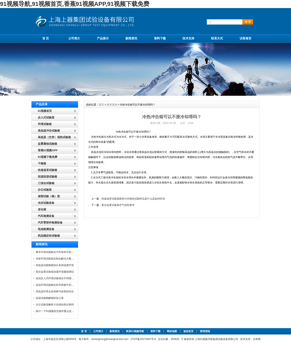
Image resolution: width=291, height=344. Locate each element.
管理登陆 (205, 331)
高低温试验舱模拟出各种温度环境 (55, 265)
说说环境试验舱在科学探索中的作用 (56, 284)
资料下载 (160, 38)
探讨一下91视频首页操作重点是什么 (56, 311)
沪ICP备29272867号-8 (143, 339)
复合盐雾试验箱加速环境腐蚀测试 (55, 271)
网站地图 (172, 331)
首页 (101, 104)
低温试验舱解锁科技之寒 (50, 298)
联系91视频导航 (135, 331)
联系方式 (217, 38)
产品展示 (103, 38)
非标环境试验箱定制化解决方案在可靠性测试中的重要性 (67, 258)
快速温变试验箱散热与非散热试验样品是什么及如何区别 (133, 198)
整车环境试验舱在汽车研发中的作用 (56, 252)
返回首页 (188, 331)
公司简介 (74, 38)
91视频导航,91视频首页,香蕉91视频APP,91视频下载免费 (74, 4)
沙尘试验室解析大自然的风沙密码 (55, 304)
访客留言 (245, 38)
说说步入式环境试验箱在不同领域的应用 (58, 278)
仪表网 (257, 339)
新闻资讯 (131, 38)
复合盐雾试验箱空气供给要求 (118, 205)
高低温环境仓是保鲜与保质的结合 (55, 291)
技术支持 (188, 38)
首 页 (45, 38)
